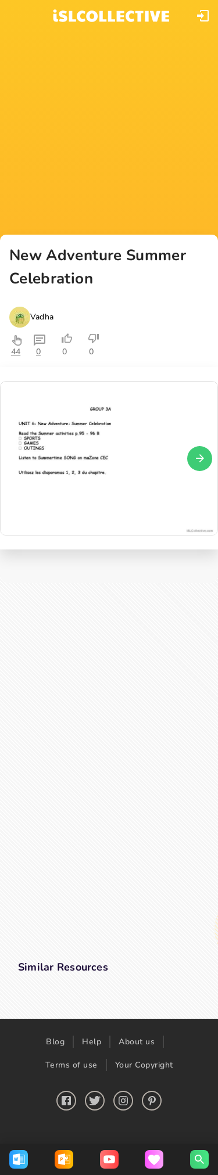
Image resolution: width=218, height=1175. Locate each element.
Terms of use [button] (71, 1064)
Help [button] (91, 1041)
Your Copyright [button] (144, 1064)
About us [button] (137, 1041)
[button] (203, 15)
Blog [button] (55, 1041)
